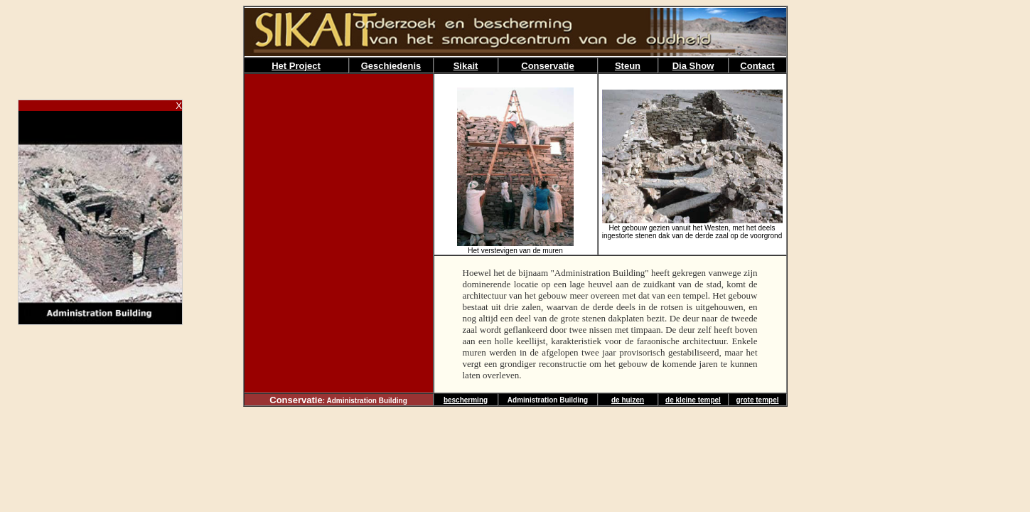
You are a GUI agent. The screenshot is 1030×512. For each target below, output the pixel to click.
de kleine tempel (693, 400)
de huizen (627, 400)
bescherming (466, 400)
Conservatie (547, 65)
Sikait (466, 65)
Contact (757, 65)
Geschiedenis (391, 65)
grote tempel (757, 400)
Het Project (296, 65)
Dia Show (693, 65)
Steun (627, 65)
